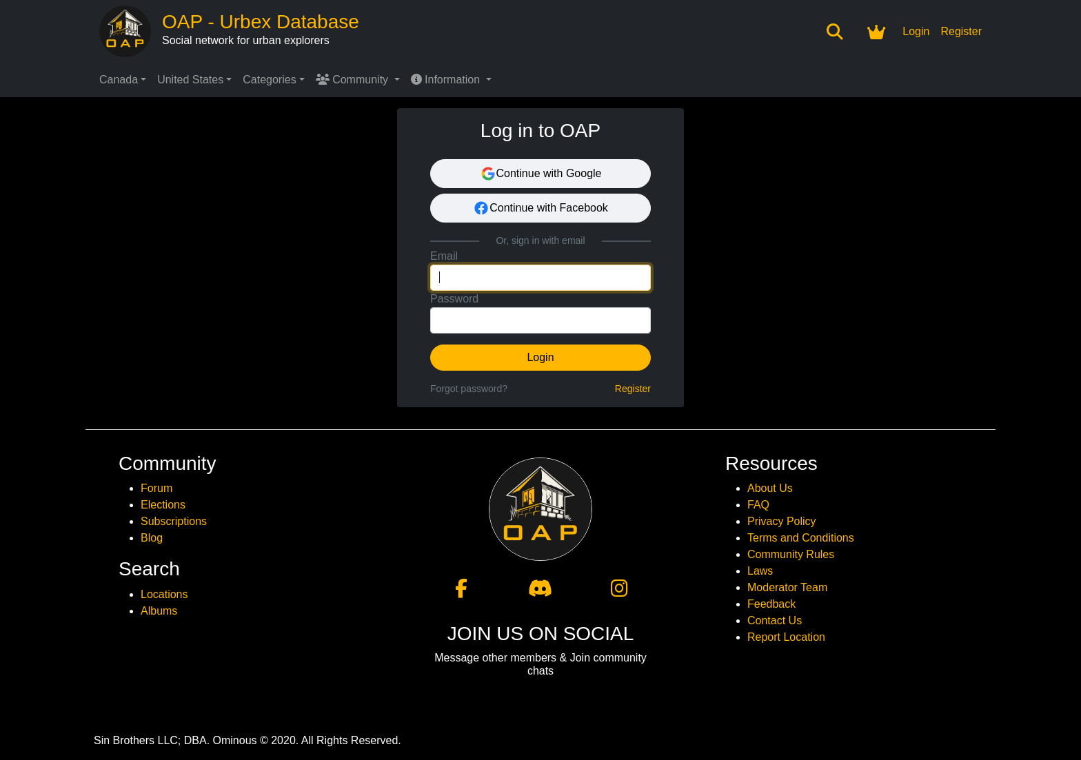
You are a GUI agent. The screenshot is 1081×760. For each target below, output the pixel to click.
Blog (152, 538)
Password (454, 299)
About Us (770, 488)
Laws (760, 571)
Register (961, 31)
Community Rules (790, 554)
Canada (118, 79)
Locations (164, 594)
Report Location (786, 637)
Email (444, 256)
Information (447, 79)
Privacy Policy (781, 521)
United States (190, 79)
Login (915, 31)
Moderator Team (787, 587)
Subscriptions (174, 521)
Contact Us (774, 620)
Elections (163, 505)
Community (354, 79)
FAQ (758, 505)
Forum (156, 488)
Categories (269, 79)
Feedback (771, 604)
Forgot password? (468, 388)
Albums (159, 611)
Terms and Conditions (800, 538)
